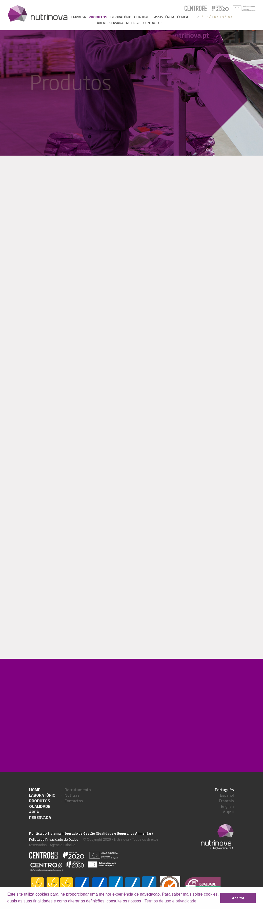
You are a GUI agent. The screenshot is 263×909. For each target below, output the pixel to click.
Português (224, 789)
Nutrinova (121, 839)
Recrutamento (78, 789)
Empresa (78, 16)
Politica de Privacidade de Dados (53, 839)
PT (198, 16)
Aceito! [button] (238, 898)
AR (230, 16)
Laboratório (120, 16)
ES (207, 16)
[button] (143, 901)
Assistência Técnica (171, 16)
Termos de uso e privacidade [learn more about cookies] (170, 901)
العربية (228, 812)
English (227, 806)
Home (34, 789)
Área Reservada (40, 814)
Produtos (98, 16)
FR (214, 16)
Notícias (133, 22)
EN (222, 16)
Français (226, 801)
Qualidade (142, 16)
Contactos (153, 22)
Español (227, 795)
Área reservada (110, 22)
